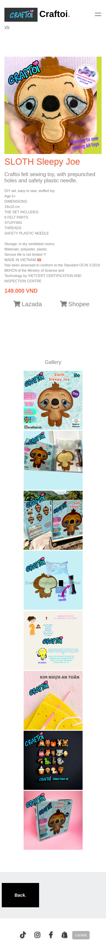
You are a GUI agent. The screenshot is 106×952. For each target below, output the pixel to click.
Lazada (27, 304)
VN (6, 27)
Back (20, 895)
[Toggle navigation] (98, 14)
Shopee (75, 304)
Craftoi (36, 14)
